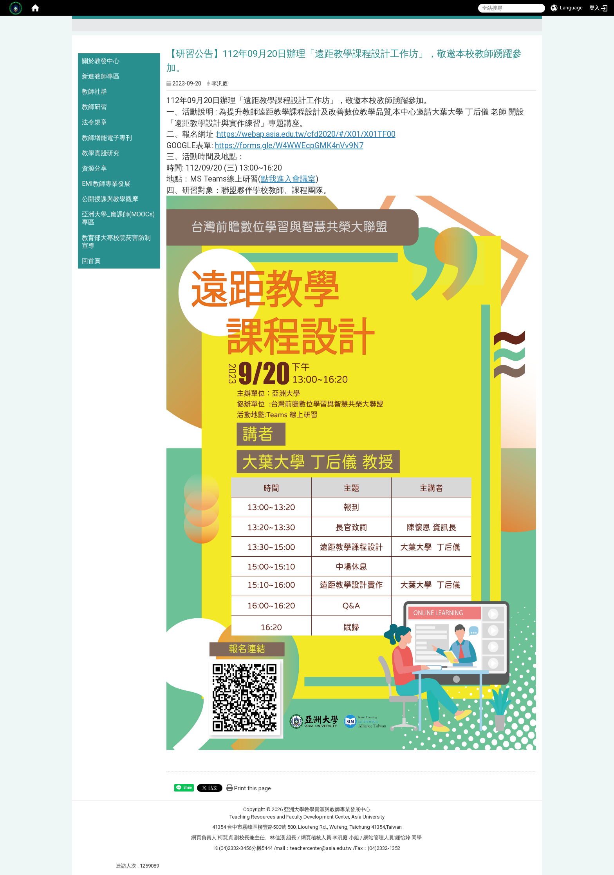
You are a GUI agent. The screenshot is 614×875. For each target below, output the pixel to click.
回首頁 (91, 261)
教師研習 (94, 107)
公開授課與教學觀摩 (110, 199)
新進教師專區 (100, 76)
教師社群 (94, 91)
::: (533, 28)
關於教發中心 (100, 61)
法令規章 (94, 122)
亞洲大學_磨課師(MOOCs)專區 (118, 218)
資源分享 (94, 168)
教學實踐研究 (100, 153)
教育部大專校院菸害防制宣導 (116, 241)
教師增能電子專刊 (107, 138)
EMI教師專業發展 (106, 183)
